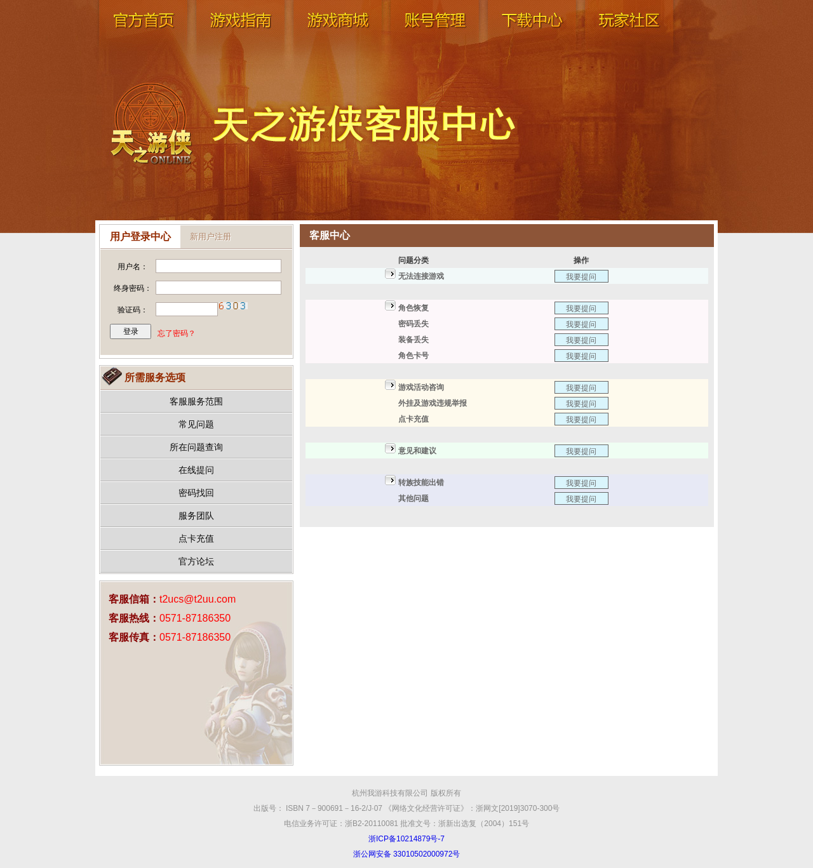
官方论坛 (196, 561)
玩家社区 (628, 32)
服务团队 (196, 516)
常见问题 (196, 424)
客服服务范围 (196, 401)
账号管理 (434, 32)
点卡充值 (196, 538)
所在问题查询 (196, 447)
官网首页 (143, 32)
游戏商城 (337, 32)
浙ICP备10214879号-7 (406, 838)
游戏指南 (240, 32)
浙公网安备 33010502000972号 (406, 854)
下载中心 (531, 32)
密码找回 (196, 493)
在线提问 (196, 470)
